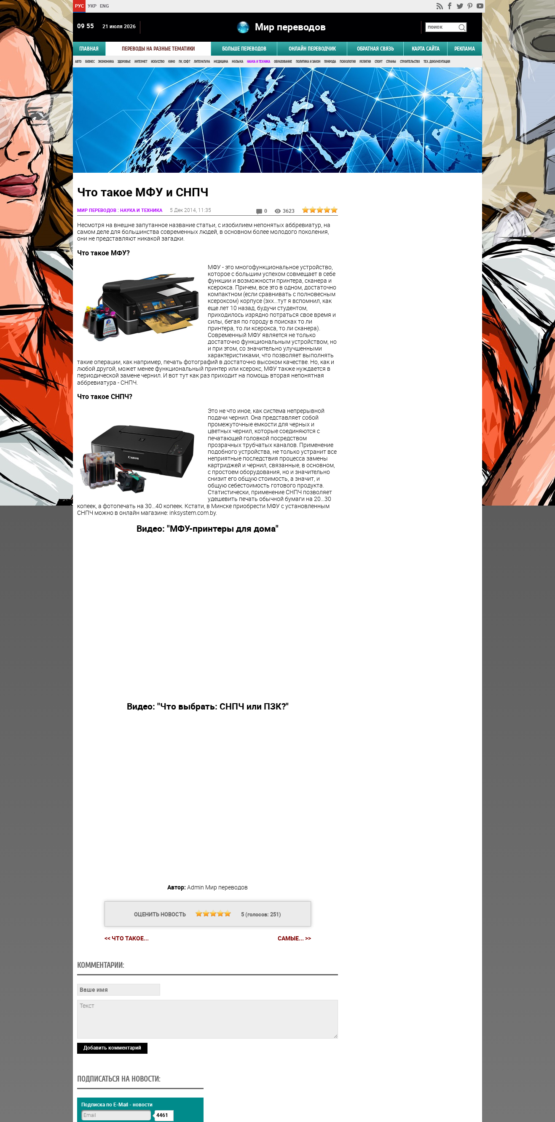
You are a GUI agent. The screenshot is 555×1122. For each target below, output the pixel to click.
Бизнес (89, 62)
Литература (202, 62)
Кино (171, 62)
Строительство (410, 62)
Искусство (157, 62)
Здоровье (124, 62)
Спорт (378, 62)
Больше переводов (244, 49)
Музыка (237, 62)
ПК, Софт (184, 62)
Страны (391, 62)
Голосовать (410, 418)
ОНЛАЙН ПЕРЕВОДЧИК (312, 49)
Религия (365, 62)
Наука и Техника (258, 62)
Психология (348, 62)
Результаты (410, 431)
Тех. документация (437, 62)
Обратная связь (375, 49)
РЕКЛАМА (464, 49)
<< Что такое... (125, 939)
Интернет (140, 62)
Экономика (106, 62)
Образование (283, 62)
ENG (104, 6)
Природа (330, 62)
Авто (78, 62)
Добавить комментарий (112, 1048)
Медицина (221, 62)
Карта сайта (426, 49)
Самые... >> (293, 939)
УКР (92, 6)
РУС (79, 6)
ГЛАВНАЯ (89, 49)
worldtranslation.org (399, 1078)
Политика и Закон (308, 62)
